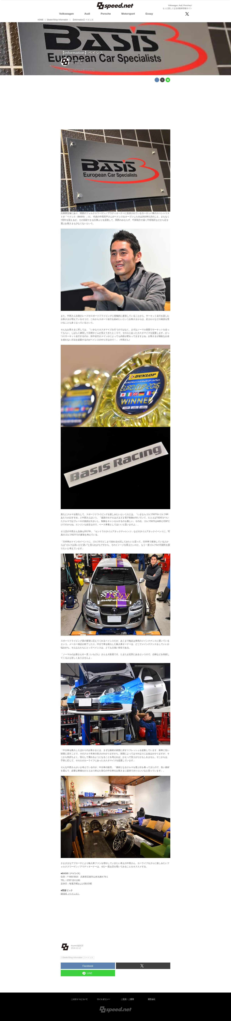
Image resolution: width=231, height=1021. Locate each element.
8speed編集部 (78, 60)
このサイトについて (79, 999)
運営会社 (151, 999)
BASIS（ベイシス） (70, 894)
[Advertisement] (115, 105)
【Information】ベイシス (82, 53)
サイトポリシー (103, 999)
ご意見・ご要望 (127, 999)
